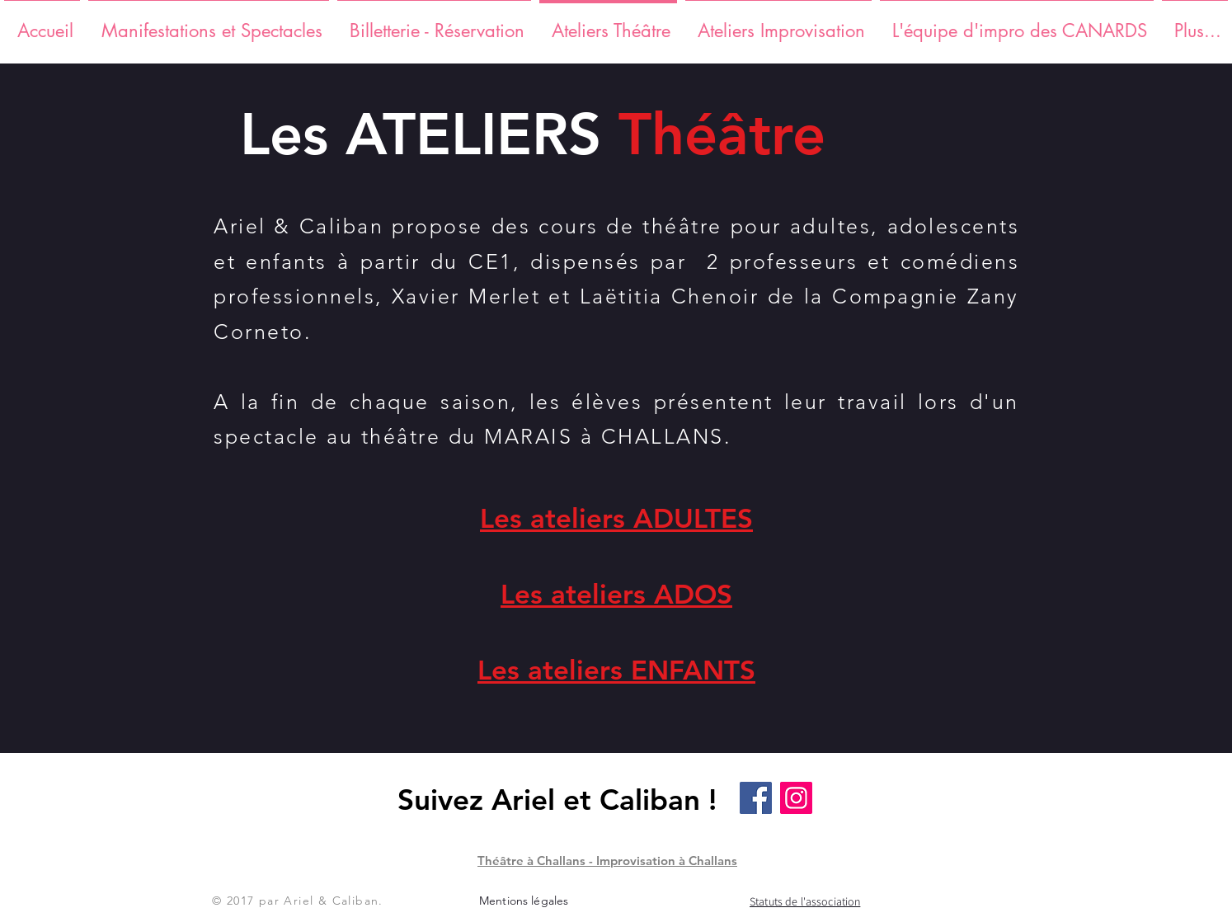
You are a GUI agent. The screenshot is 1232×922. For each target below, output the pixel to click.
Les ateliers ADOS (616, 593)
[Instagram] (796, 798)
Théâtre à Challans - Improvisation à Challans (607, 860)
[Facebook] (756, 798)
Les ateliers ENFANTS (616, 669)
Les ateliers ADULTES (616, 517)
